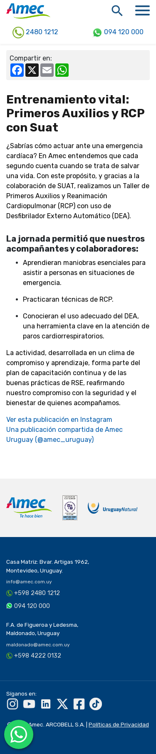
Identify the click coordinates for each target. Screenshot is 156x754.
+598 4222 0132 (37, 655)
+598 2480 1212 (37, 593)
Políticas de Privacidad (119, 724)
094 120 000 (118, 33)
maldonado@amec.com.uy (38, 645)
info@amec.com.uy (29, 582)
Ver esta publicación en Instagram (59, 420)
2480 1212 (35, 32)
